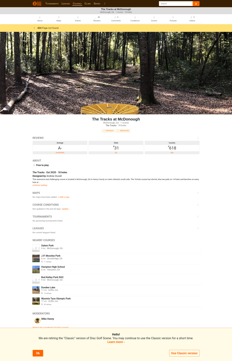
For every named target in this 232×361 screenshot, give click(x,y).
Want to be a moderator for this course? (51, 327)
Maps (116, 192)
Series (97, 3)
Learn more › (116, 342)
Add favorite (123, 131)
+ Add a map (63, 197)
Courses (77, 3)
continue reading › (40, 185)
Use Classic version (184, 353)
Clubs (88, 3)
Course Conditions (116, 204)
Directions (108, 131)
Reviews (116, 137)
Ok (38, 353)
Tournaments (52, 3)
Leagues (66, 3)
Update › (65, 209)
